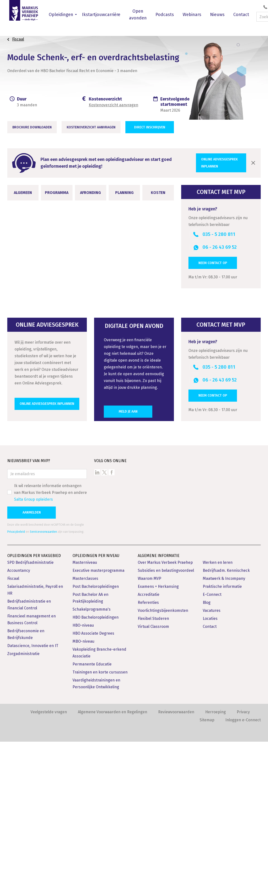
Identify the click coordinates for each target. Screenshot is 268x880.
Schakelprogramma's (92, 747)
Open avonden (138, 14)
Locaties (210, 757)
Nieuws (217, 14)
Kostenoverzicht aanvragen (113, 105)
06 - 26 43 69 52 (220, 247)
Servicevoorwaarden (43, 670)
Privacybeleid (16, 670)
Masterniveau (85, 700)
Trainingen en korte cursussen (100, 810)
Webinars (192, 14)
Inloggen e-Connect (243, 858)
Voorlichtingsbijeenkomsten (163, 749)
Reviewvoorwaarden (176, 850)
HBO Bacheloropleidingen (96, 755)
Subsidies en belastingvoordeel (166, 708)
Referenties (148, 741)
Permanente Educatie (92, 802)
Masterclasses (85, 716)
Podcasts (164, 14)
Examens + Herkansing (158, 724)
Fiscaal (13, 716)
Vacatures (211, 749)
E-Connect (212, 733)
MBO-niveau (83, 779)
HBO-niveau (83, 763)
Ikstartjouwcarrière (101, 14)
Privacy (243, 850)
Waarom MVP (149, 716)
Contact (241, 14)
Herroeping (215, 850)
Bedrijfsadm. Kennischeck (226, 708)
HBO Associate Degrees (93, 771)
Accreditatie (148, 733)
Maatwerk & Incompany (224, 716)
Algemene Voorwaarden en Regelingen (112, 850)
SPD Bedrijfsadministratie (30, 700)
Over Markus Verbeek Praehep (165, 700)
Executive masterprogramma (98, 708)
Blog (207, 741)
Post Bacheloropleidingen (96, 724)
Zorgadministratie (23, 792)
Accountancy (18, 708)
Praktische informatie (222, 724)
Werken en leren (218, 700)
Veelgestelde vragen (49, 850)
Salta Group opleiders (33, 637)
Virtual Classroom (153, 765)
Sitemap (207, 858)
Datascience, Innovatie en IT (32, 784)
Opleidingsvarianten (134, 406)
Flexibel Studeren (153, 757)
